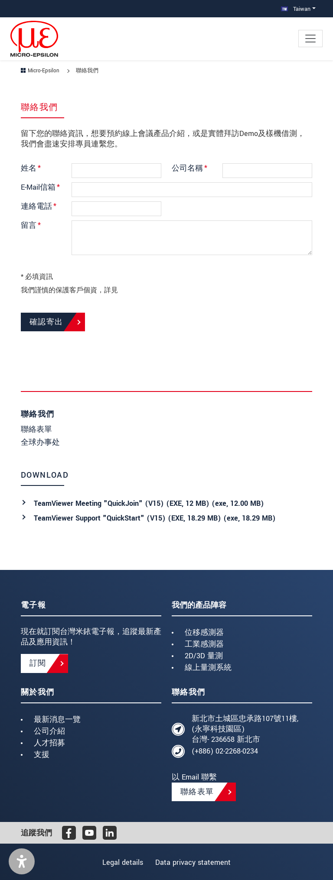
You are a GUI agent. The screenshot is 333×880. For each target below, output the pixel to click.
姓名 (31, 168)
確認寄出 (46, 322)
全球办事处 (40, 442)
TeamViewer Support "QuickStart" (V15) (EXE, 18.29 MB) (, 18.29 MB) (155, 518)
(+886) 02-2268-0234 (225, 751)
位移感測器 (204, 632)
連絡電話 (38, 206)
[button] (22, 861)
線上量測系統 (208, 667)
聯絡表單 (36, 429)
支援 (41, 754)
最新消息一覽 (57, 719)
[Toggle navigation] (310, 38)
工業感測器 (204, 644)
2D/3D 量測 (204, 655)
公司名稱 (189, 168)
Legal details (120, 862)
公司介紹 (49, 731)
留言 (31, 225)
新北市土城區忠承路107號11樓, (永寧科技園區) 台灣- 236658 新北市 (245, 729)
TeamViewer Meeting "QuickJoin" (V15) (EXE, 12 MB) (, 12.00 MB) (149, 503)
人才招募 (49, 742)
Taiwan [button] (295, 9)
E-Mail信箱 (40, 187)
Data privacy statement (195, 862)
